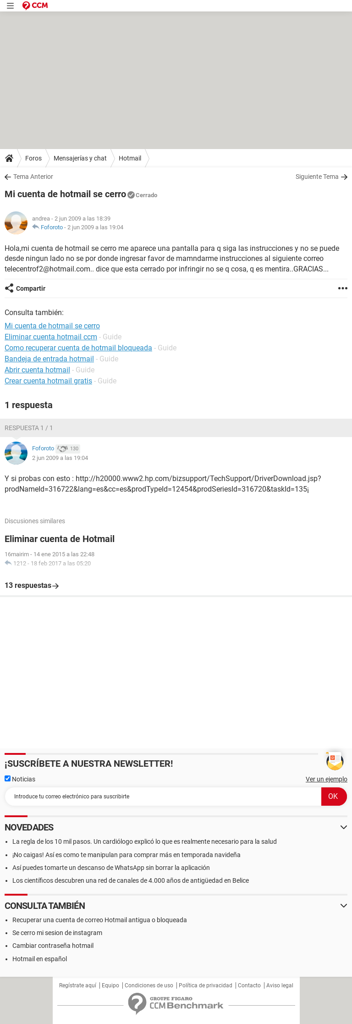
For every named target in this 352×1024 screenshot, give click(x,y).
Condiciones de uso (149, 985)
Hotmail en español (39, 959)
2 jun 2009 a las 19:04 (95, 227)
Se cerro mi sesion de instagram (57, 932)
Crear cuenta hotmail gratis (48, 380)
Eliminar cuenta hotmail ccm (51, 336)
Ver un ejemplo (326, 779)
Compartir (30, 288)
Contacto (249, 985)
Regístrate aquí (77, 985)
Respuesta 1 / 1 (29, 428)
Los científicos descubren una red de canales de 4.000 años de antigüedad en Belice (130, 880)
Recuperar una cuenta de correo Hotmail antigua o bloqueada (99, 920)
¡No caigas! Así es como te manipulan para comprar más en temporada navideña (126, 854)
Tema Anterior (33, 176)
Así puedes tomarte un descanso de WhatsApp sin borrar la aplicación (111, 867)
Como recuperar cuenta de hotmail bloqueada (78, 347)
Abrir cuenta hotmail (37, 369)
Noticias (20, 779)
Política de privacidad (205, 985)
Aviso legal (279, 985)
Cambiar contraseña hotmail (53, 945)
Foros (33, 158)
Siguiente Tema (317, 176)
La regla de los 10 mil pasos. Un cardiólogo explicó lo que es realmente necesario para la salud (144, 841)
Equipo (110, 985)
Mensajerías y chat (80, 158)
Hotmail (130, 158)
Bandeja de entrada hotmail (49, 358)
